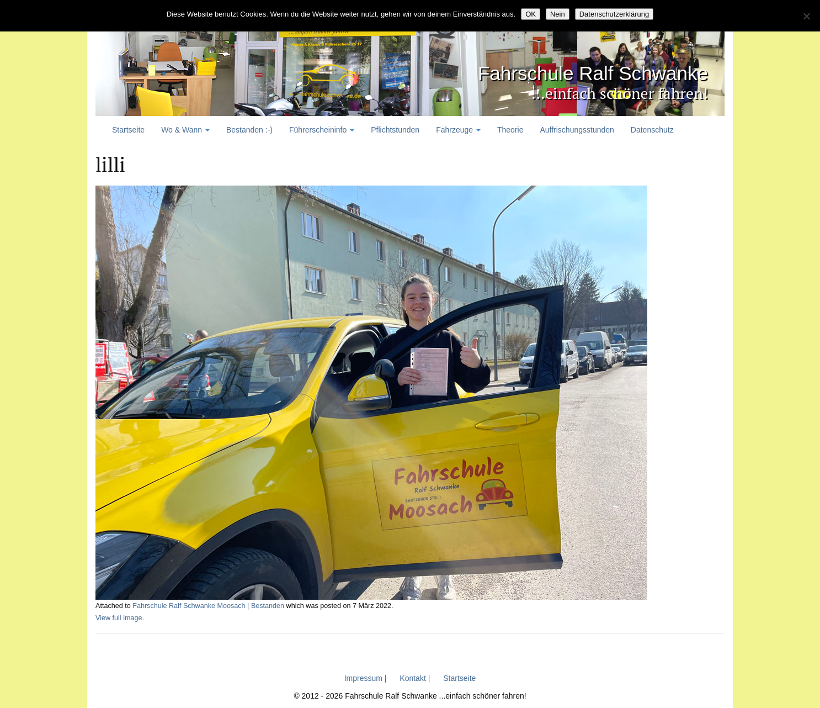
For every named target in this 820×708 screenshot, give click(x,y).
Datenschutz (652, 129)
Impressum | (365, 678)
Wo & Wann (185, 129)
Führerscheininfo (321, 129)
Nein (557, 14)
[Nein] (806, 16)
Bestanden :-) (249, 129)
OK (530, 14)
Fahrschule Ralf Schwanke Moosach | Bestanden (208, 606)
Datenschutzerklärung (614, 14)
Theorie (510, 129)
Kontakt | (415, 678)
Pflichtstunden (395, 129)
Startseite (128, 129)
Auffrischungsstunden (577, 129)
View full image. (119, 618)
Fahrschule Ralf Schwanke (570, 72)
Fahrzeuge (458, 129)
